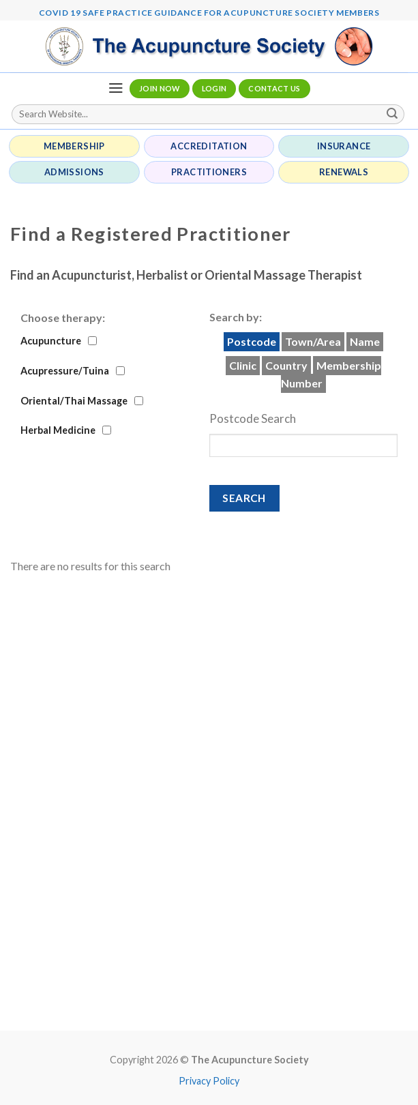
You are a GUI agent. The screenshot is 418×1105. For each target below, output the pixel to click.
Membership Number (331, 374)
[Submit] (392, 114)
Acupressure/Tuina (64, 371)
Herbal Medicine (57, 430)
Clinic (242, 365)
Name (365, 341)
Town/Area (313, 341)
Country (286, 365)
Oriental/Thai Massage (74, 401)
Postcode (251, 341)
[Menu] (115, 88)
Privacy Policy (209, 1081)
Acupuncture (50, 341)
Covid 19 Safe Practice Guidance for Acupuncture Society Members (209, 13)
